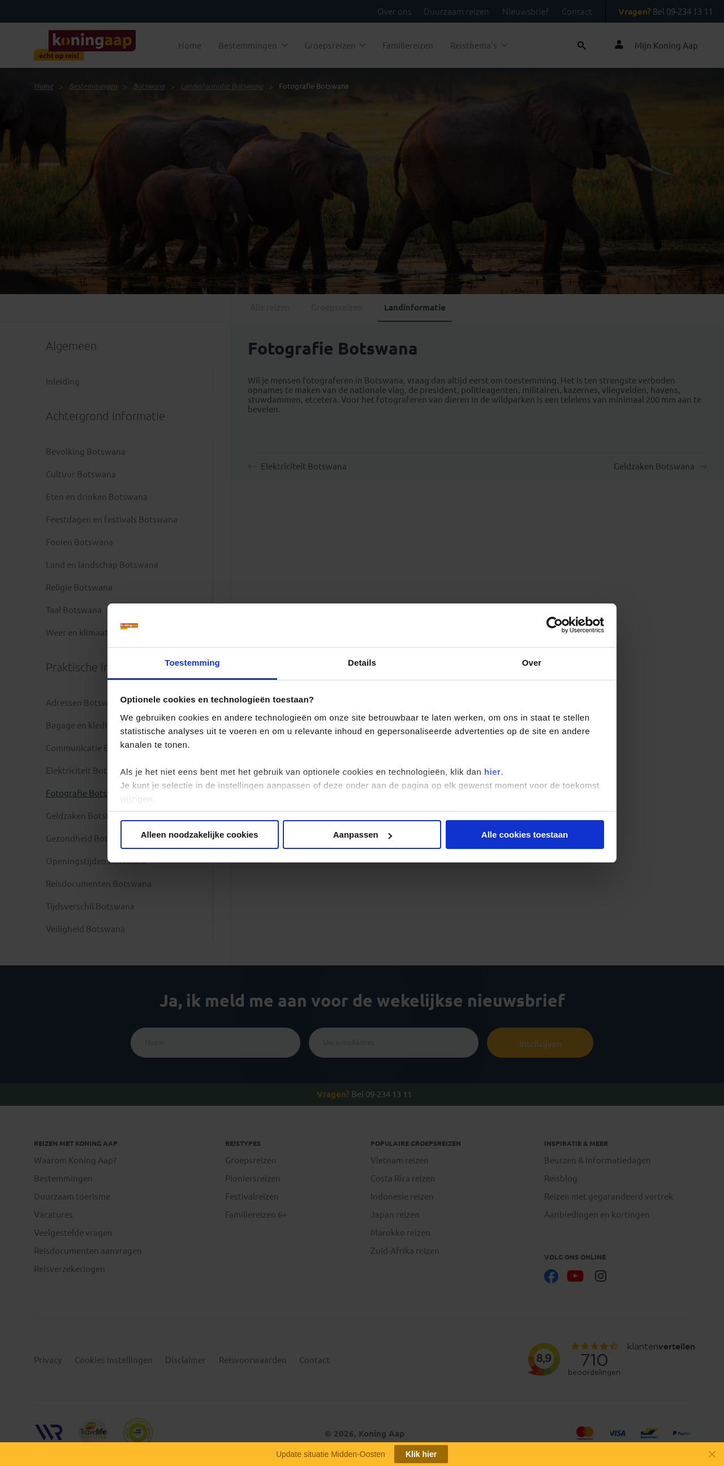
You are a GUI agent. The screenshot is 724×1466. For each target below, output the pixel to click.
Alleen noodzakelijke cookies (199, 834)
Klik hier (421, 1454)
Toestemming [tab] (192, 662)
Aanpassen (362, 834)
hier (492, 772)
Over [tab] (532, 662)
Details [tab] (362, 662)
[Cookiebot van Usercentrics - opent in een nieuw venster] (554, 625)
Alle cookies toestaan (524, 834)
